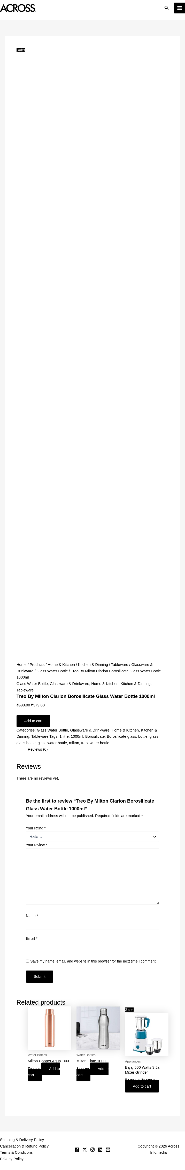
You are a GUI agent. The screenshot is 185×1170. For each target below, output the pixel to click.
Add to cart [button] (44, 1072)
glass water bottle (52, 743)
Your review (36, 845)
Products (37, 665)
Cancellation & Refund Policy (24, 1146)
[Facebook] (77, 1149)
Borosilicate (95, 736)
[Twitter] (84, 1149)
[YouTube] (108, 1149)
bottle (143, 736)
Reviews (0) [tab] (38, 749)
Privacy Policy (12, 1159)
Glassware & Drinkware (69, 684)
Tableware (119, 665)
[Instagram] (92, 1149)
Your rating (36, 828)
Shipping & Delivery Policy (22, 1140)
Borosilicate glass (121, 736)
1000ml (77, 736)
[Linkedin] (100, 1149)
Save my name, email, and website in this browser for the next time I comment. (93, 961)
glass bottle (26, 743)
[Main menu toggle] (179, 8)
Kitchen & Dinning (93, 665)
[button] (166, 8)
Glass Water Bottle (52, 671)
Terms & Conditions (16, 1152)
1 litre (64, 736)
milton (74, 743)
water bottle (99, 743)
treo (84, 743)
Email (31, 938)
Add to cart (33, 721)
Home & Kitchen (61, 665)
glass (154, 736)
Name (32, 916)
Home (22, 665)
